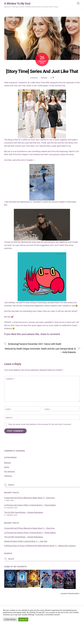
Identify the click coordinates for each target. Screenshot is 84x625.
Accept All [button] (23, 619)
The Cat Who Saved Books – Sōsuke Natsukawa (23, 512)
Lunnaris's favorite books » (70, 593)
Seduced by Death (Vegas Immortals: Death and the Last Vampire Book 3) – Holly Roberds (40, 350)
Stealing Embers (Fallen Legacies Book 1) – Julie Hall (25, 541)
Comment (10, 379)
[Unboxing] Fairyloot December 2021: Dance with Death (34, 344)
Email (48, 409)
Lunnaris (34, 78)
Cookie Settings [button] (10, 619)
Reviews (7, 463)
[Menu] (78, 3)
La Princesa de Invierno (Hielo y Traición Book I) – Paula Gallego (30, 505)
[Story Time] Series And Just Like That (42, 71)
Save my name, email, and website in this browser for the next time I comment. (40, 424)
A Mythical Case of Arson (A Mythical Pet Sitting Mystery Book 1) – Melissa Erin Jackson (40, 546)
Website (9, 418)
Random (44, 78)
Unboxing (8, 476)
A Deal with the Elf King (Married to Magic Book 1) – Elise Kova (29, 498)
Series (6, 467)
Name (8, 409)
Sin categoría (9, 471)
